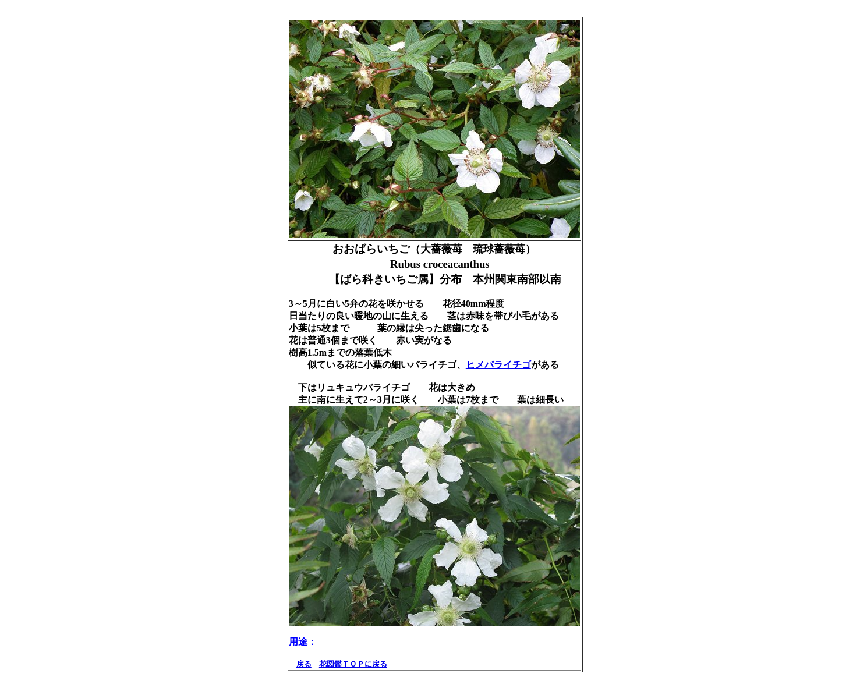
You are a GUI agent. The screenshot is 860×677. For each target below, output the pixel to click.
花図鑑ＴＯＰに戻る (353, 664)
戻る (304, 664)
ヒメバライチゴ (498, 365)
